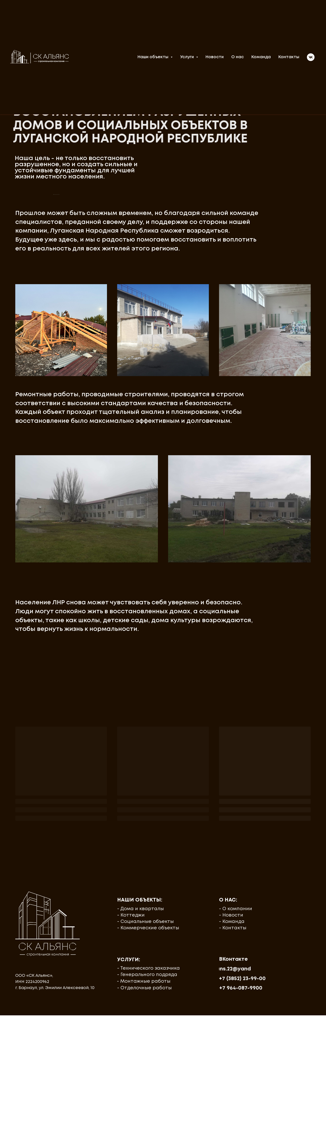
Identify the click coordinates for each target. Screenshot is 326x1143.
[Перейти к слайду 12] (163, 314)
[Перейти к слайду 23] (213, 314)
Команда (261, 57)
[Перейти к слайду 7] (140, 314)
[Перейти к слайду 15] (177, 314)
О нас (237, 57)
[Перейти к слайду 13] (168, 314)
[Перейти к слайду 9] (149, 314)
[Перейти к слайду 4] (126, 314)
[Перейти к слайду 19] (195, 314)
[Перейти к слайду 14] (172, 314)
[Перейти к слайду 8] (145, 314)
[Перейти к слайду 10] (154, 314)
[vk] (311, 57)
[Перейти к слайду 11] (158, 314)
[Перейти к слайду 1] (113, 314)
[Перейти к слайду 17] (186, 314)
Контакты (288, 57)
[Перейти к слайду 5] (131, 314)
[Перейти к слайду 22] (209, 314)
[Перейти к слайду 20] (200, 314)
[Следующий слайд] (272, 258)
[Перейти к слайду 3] (122, 314)
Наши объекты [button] (153, 57)
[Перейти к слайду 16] (181, 314)
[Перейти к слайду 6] (135, 314)
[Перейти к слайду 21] (204, 314)
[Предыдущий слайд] (53, 258)
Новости (215, 57)
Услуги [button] (187, 57)
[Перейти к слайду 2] (117, 314)
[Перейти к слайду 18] (190, 314)
